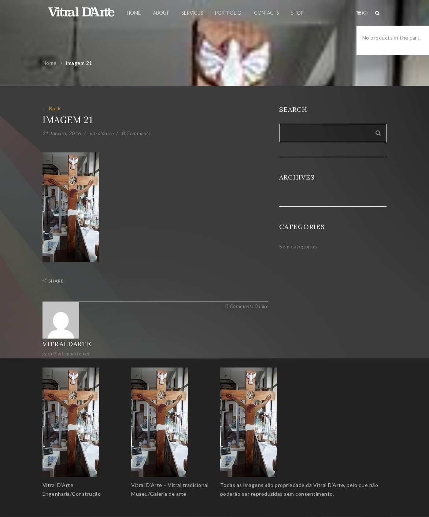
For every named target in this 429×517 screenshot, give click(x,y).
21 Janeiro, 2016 (61, 133)
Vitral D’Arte (58, 485)
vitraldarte (102, 133)
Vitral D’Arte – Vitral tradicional (169, 485)
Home (49, 63)
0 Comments (136, 133)
